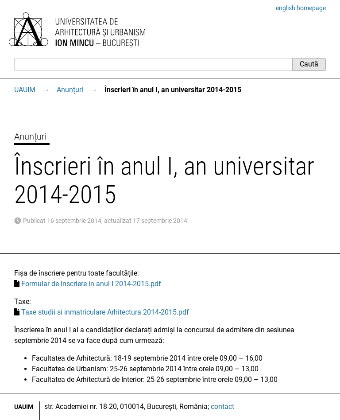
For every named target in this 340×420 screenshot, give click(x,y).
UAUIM (24, 90)
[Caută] (153, 64)
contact (222, 406)
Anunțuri (70, 90)
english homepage (301, 8)
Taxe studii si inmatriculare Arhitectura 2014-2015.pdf (105, 312)
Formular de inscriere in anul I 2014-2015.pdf (91, 284)
